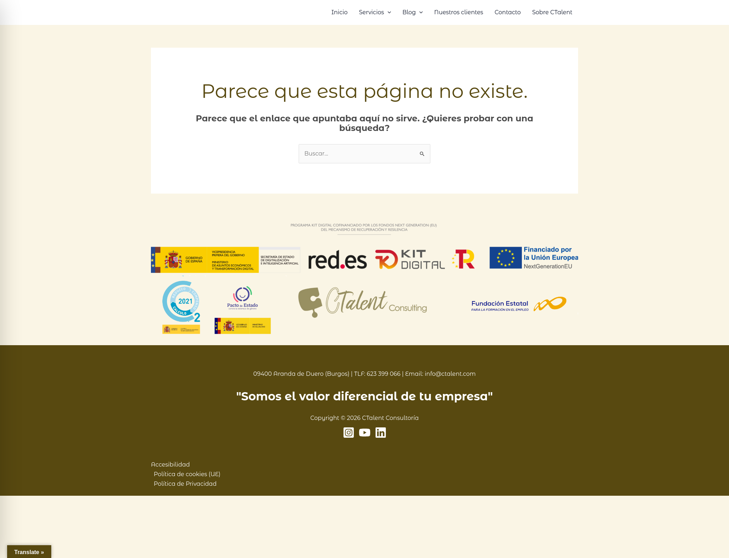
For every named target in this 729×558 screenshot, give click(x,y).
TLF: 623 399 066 (377, 373)
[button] (387, 12)
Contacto (507, 12)
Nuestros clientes (458, 12)
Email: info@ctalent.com (440, 373)
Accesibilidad (170, 464)
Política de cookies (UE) (187, 474)
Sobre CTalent (552, 12)
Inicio (339, 12)
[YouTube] (365, 432)
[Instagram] (349, 432)
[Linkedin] (381, 432)
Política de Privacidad (185, 483)
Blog (412, 12)
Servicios (375, 12)
